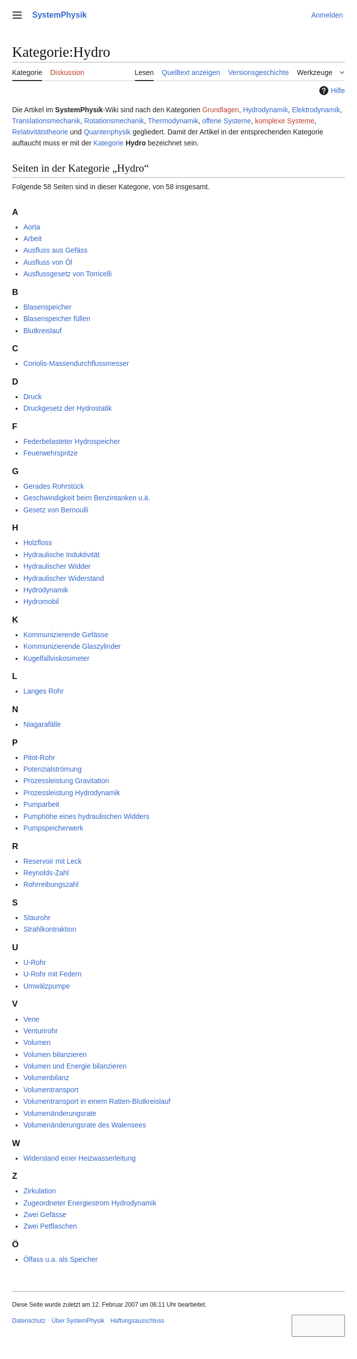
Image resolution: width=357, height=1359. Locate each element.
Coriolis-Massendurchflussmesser (76, 363)
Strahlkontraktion (49, 929)
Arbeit (32, 239)
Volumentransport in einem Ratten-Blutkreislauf (96, 1101)
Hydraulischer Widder (57, 566)
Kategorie (109, 143)
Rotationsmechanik (114, 121)
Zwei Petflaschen (50, 1226)
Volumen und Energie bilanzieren (74, 1066)
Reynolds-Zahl (45, 873)
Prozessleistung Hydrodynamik (71, 793)
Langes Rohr (43, 691)
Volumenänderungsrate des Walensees (84, 1125)
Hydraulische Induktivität (61, 555)
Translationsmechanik (46, 121)
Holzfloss (37, 543)
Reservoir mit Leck (52, 861)
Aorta (31, 227)
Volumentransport (50, 1090)
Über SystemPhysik (78, 1320)
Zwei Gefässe (44, 1215)
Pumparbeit (41, 804)
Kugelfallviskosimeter (56, 658)
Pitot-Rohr (39, 757)
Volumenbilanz (46, 1078)
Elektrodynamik (316, 110)
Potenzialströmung (52, 769)
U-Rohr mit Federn (52, 974)
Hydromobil (41, 601)
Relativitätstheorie (40, 132)
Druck (32, 397)
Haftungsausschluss (137, 1320)
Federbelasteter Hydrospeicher (71, 441)
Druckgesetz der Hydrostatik (67, 408)
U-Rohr (34, 962)
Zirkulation (39, 1191)
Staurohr (36, 918)
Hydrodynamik (265, 110)
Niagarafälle (42, 724)
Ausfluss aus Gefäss (55, 250)
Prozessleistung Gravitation (66, 781)
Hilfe (331, 90)
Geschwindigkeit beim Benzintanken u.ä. (86, 498)
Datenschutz (29, 1320)
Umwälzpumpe (46, 986)
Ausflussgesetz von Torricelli (67, 274)
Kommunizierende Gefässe (65, 635)
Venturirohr (40, 1031)
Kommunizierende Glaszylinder (72, 646)
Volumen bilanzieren (54, 1054)
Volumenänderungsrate (59, 1113)
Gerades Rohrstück (53, 486)
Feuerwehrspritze (50, 453)
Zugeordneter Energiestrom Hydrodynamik (89, 1203)
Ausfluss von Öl (47, 262)
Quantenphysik (106, 132)
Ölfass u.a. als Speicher (60, 1259)
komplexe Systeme (284, 121)
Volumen (36, 1042)
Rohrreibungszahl (50, 884)
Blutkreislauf (42, 331)
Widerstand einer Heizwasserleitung (79, 1158)
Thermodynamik (173, 121)
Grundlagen (220, 110)
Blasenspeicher (47, 307)
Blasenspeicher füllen (56, 319)
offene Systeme (226, 121)
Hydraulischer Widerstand (63, 578)
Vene (31, 1019)
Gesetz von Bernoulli (55, 510)
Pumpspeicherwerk (53, 828)
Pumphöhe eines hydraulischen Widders (86, 816)
